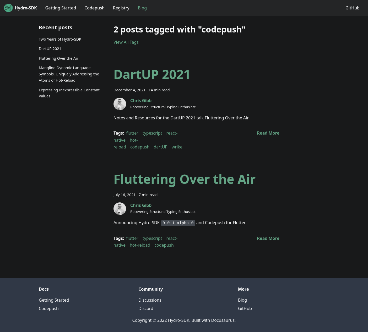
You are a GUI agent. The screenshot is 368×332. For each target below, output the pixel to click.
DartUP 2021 (50, 48)
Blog (142, 8)
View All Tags (126, 42)
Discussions (149, 300)
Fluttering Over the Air (58, 58)
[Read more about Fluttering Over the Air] (268, 238)
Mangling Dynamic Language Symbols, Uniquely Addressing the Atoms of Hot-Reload (69, 74)
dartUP (160, 147)
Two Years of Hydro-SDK (60, 39)
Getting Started (60, 8)
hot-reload (140, 245)
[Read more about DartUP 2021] (268, 133)
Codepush (94, 8)
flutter (132, 133)
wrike (177, 147)
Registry (121, 8)
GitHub (352, 8)
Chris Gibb (140, 100)
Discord (145, 308)
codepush (140, 147)
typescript (152, 133)
